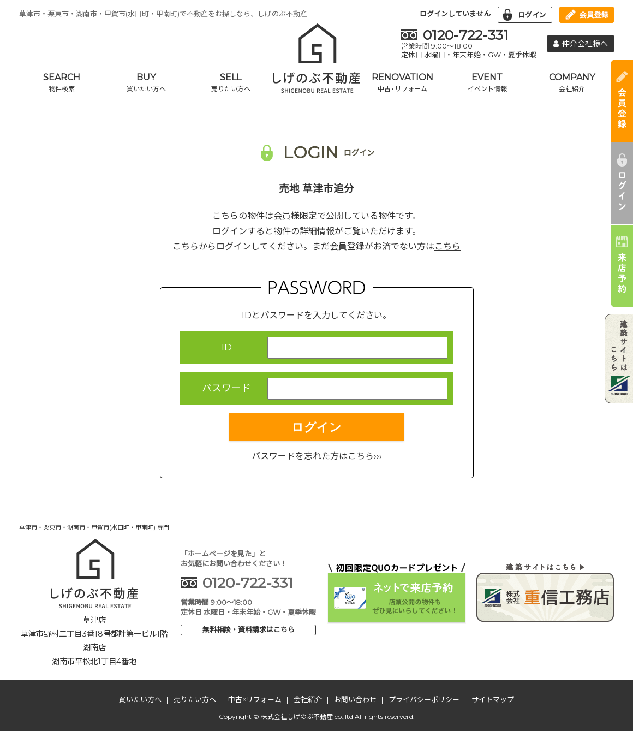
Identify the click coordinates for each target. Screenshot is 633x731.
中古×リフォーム (255, 699)
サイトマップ (492, 699)
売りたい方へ (195, 699)
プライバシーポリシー (424, 699)
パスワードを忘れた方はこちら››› (317, 456)
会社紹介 (308, 699)
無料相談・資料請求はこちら (248, 629)
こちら (447, 246)
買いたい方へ (140, 699)
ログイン (316, 427)
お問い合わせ (355, 699)
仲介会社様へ (580, 44)
